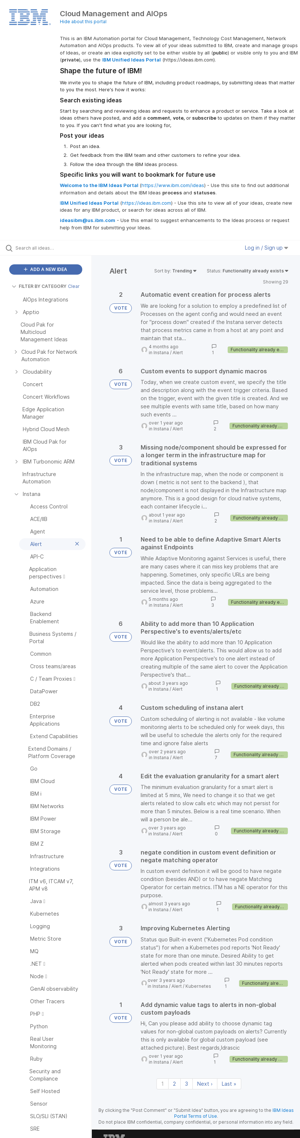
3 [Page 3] (186, 1084)
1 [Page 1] (162, 1084)
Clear (74, 286)
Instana (161, 352)
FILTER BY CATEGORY (39, 286)
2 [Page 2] (174, 1084)
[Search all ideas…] (49, 247)
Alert (178, 352)
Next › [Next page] (205, 1084)
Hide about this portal (83, 21)
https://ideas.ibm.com (146, 203)
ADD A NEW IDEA (45, 269)
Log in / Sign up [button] (266, 247)
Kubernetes (198, 986)
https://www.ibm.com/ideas (172, 185)
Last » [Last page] (229, 1084)
